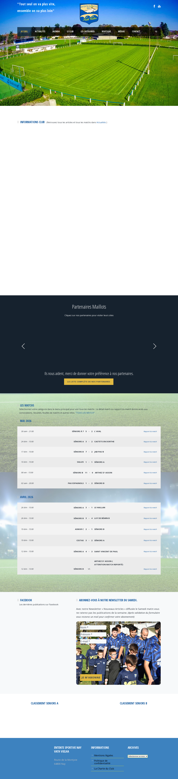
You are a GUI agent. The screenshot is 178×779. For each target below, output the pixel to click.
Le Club (70, 31)
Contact (136, 31)
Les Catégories (88, 31)
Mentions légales (103, 755)
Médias (121, 31)
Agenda (56, 31)
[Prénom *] (93, 634)
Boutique (106, 31)
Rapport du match (150, 431)
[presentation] (90, 662)
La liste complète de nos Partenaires (88, 381)
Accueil (24, 31)
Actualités (40, 31)
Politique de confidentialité (102, 762)
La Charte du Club (104, 768)
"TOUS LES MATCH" (85, 412)
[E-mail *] (93, 641)
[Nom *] (93, 627)
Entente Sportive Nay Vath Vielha (44, 719)
